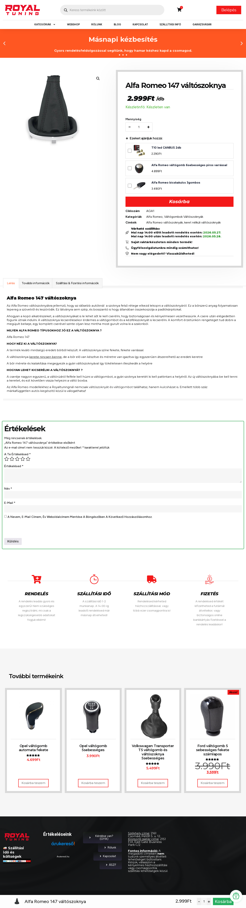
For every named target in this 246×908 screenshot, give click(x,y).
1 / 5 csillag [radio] (6, 459)
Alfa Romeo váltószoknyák (164, 222)
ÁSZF (110, 865)
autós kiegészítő (43, 391)
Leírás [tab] (11, 283)
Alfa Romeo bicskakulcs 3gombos (176, 183)
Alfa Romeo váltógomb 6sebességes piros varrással (189, 165)
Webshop (73, 24)
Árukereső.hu (63, 857)
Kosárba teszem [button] (33, 783)
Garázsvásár (202, 24)
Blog (117, 24)
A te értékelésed (17, 454)
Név (8, 489)
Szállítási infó (170, 24)
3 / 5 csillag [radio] (17, 459)
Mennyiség (133, 119)
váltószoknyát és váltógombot (111, 387)
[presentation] (33, 529)
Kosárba (179, 201)
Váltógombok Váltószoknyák (183, 217)
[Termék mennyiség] (139, 127)
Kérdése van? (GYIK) (101, 838)
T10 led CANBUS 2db (166, 148)
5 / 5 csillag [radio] (28, 459)
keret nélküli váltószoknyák (202, 222)
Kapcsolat (140, 24)
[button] (4, 43)
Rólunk (96, 24)
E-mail (9, 503)
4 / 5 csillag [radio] (22, 459)
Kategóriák (45, 24)
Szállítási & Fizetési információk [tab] (77, 283)
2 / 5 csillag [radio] (12, 459)
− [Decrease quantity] (129, 127)
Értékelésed (13, 466)
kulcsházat (168, 387)
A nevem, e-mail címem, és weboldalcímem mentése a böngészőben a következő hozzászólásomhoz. (79, 517)
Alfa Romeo (154, 217)
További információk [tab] (35, 283)
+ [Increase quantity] (148, 127)
